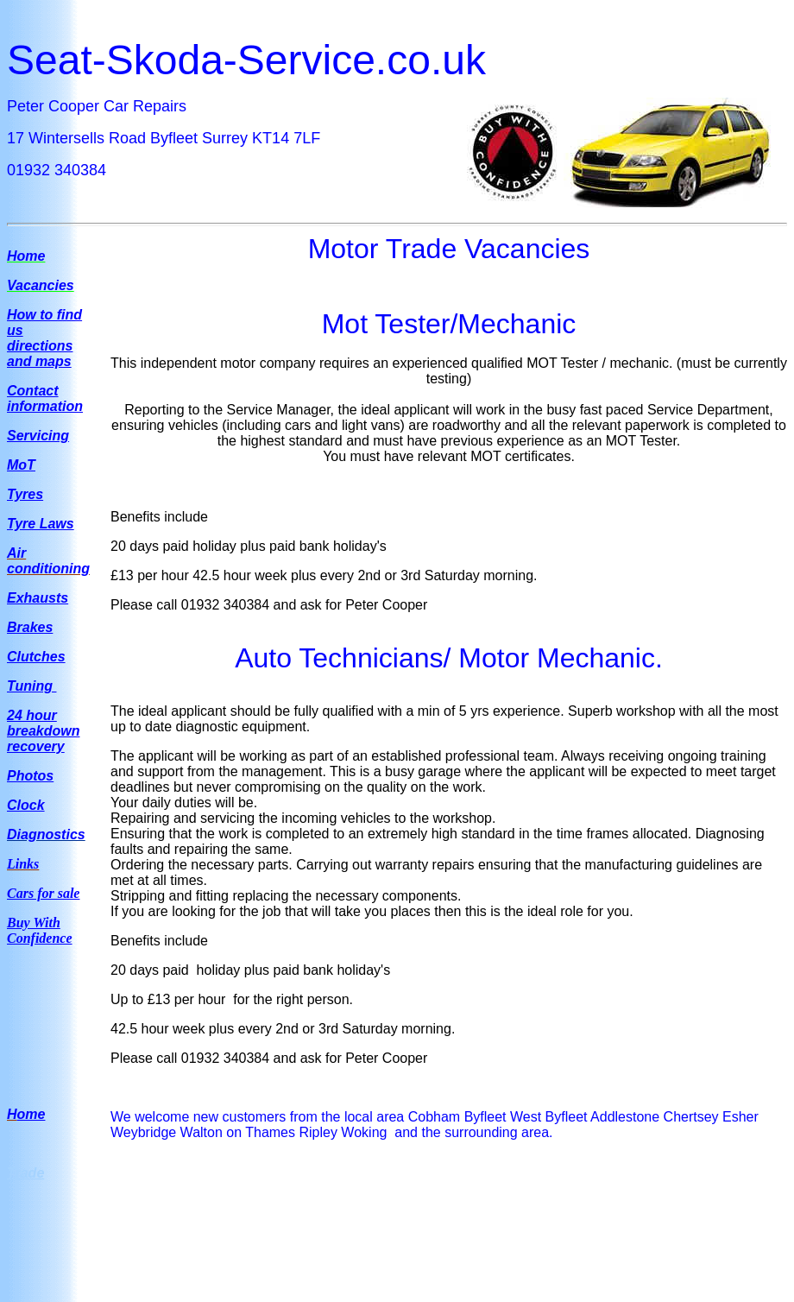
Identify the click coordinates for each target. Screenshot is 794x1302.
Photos (30, 775)
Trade (25, 1173)
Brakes (30, 627)
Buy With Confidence (39, 930)
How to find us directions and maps (44, 338)
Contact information (45, 398)
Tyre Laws (40, 523)
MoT (21, 465)
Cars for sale (43, 893)
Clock (26, 805)
